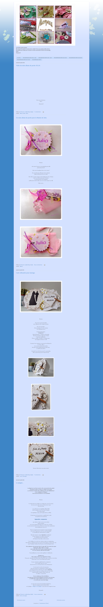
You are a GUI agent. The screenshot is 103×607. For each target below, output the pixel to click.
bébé (24, 113)
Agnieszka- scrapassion (41, 519)
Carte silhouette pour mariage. (25, 273)
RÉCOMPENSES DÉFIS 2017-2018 (23, 59)
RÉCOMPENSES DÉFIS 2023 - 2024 (45, 57)
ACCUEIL (19, 57)
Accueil (41, 600)
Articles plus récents (21, 600)
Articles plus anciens (61, 600)
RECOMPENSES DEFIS (36, 59)
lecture (21, 595)
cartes (21, 476)
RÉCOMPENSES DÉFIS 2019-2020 (75, 57)
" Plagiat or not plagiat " (37, 586)
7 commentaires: (37, 474)
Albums (21, 113)
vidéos (27, 113)
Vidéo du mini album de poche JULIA (28, 65)
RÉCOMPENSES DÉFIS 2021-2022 (60, 57)
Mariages (25, 476)
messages (25, 595)
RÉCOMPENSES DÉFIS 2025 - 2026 (29, 57)
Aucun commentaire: (38, 264)
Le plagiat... (20, 483)
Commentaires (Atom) (43, 603)
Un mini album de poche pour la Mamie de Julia (31, 118)
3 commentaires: (37, 111)
